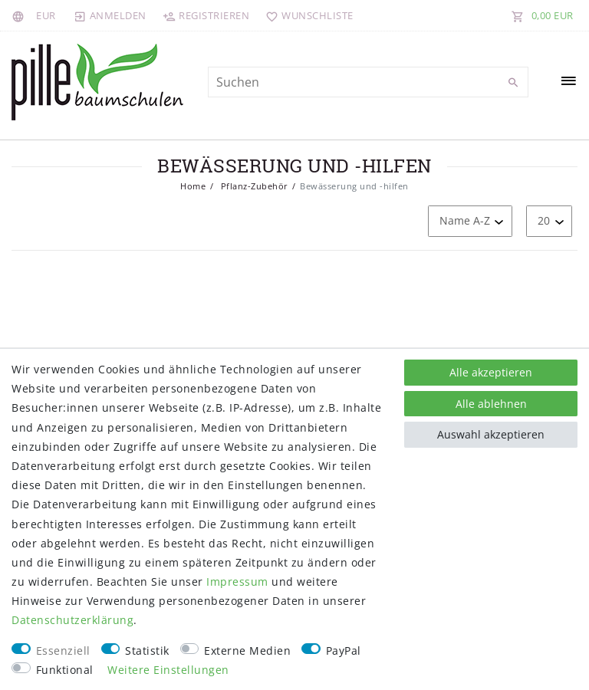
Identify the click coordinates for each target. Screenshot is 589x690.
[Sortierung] (470, 221)
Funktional (65, 669)
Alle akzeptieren (490, 372)
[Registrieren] (206, 15)
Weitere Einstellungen (168, 669)
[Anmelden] (110, 15)
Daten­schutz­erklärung (72, 620)
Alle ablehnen (491, 403)
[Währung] (46, 15)
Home (193, 186)
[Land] (20, 15)
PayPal (343, 650)
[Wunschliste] (306, 15)
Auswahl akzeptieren (491, 434)
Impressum (237, 581)
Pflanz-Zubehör (253, 186)
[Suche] (513, 82)
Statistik (147, 650)
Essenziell (63, 650)
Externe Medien (247, 650)
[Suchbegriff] (368, 82)
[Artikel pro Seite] (549, 221)
